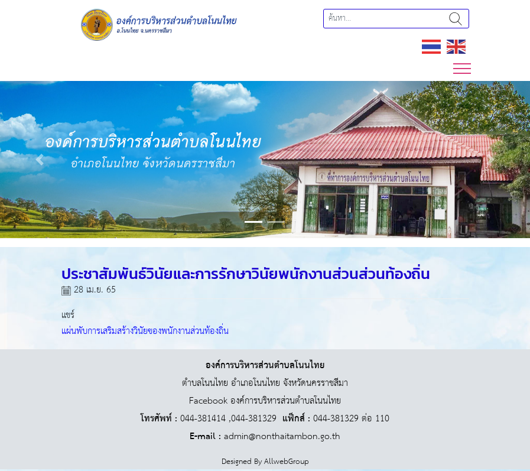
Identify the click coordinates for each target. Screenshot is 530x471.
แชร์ (67, 315)
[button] (40, 159)
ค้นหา (456, 18)
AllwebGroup (286, 461)
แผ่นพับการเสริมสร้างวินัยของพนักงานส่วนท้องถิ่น (145, 331)
